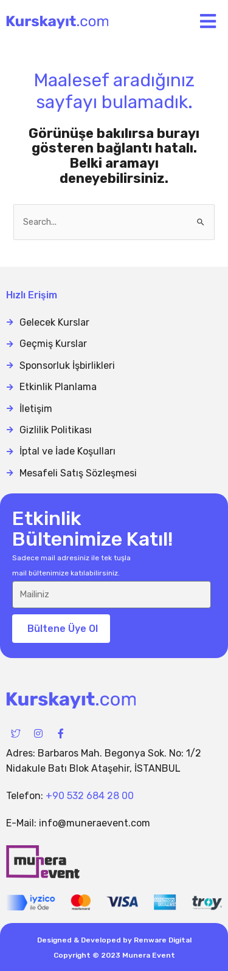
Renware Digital (163, 940)
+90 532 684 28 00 (90, 795)
